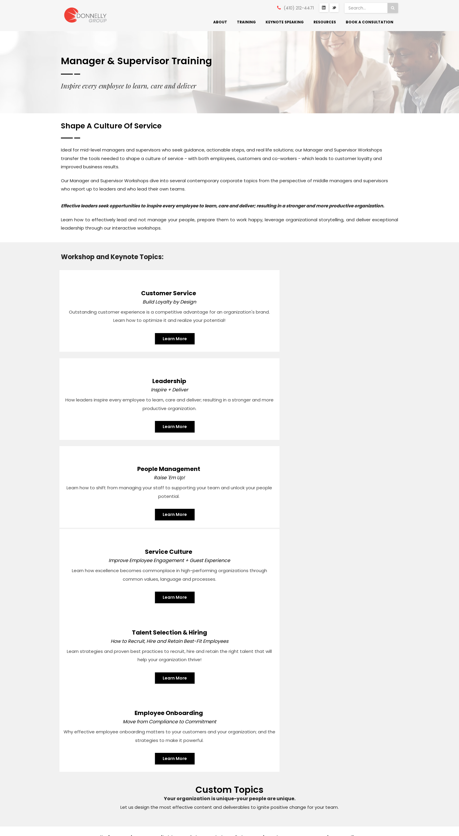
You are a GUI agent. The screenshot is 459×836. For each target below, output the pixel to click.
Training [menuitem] (246, 22)
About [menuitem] (220, 22)
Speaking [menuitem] (157, 782)
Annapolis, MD (82, 727)
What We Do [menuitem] (161, 701)
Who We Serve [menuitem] (163, 716)
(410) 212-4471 (299, 8)
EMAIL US (168, 607)
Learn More (117, 358)
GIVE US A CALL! (264, 608)
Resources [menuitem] (324, 22)
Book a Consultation (367, 624)
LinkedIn (323, 8)
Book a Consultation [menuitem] (369, 22)
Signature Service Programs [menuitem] (166, 734)
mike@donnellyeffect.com (96, 749)
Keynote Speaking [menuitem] (285, 22)
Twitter (334, 8)
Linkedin (75, 760)
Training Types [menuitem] (163, 753)
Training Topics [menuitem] (163, 767)
